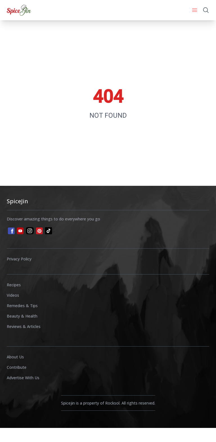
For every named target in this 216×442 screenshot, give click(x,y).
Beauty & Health (22, 316)
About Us (15, 357)
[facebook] (11, 230)
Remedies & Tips (22, 305)
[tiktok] (48, 230)
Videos (13, 295)
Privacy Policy (19, 259)
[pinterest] (39, 230)
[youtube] (20, 230)
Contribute (16, 367)
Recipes (14, 284)
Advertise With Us (23, 377)
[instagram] (30, 230)
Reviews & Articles (23, 326)
